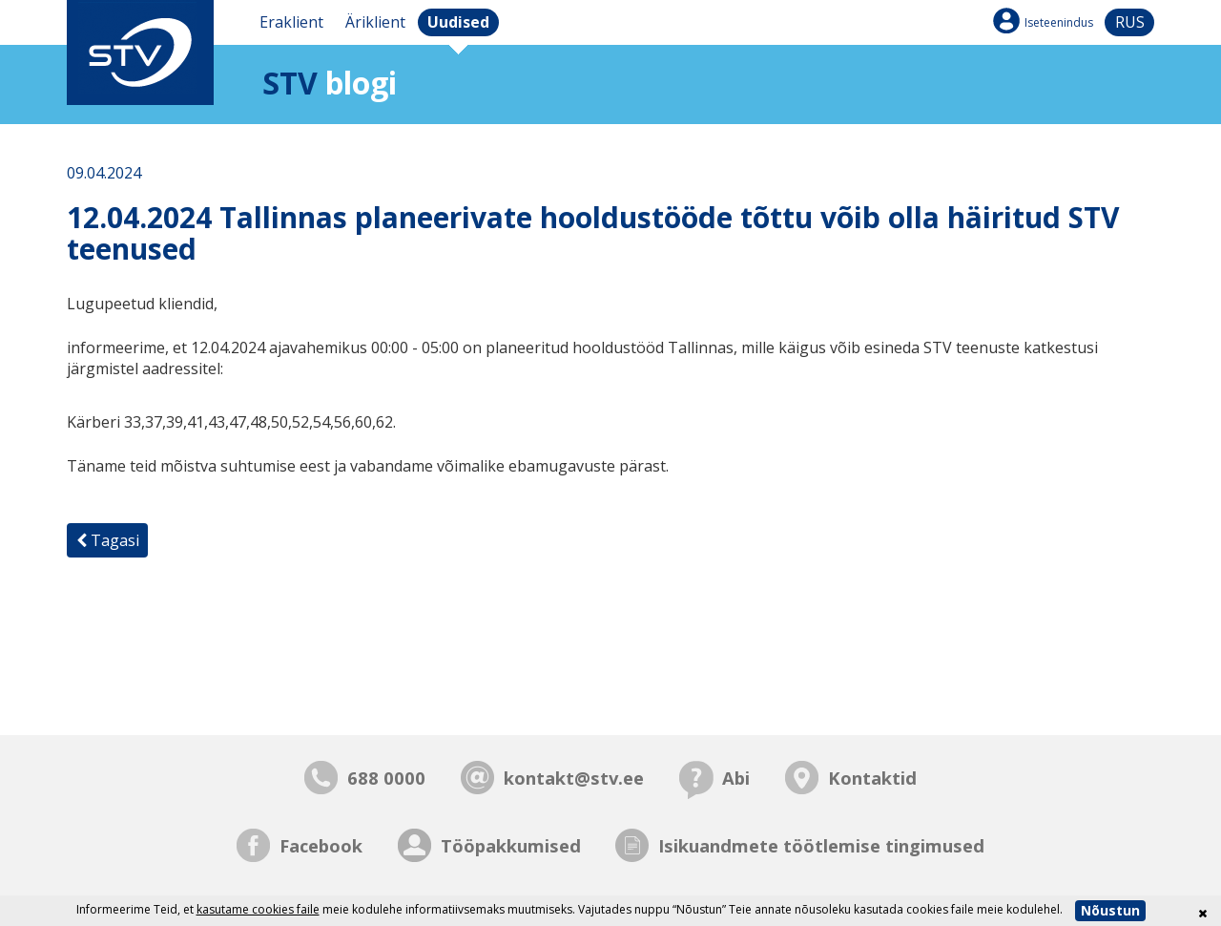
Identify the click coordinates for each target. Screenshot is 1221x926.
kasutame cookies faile (258, 909)
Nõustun (1110, 910)
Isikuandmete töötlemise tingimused (821, 845)
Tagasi (107, 540)
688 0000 (386, 777)
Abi (736, 777)
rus (1130, 21)
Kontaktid (872, 777)
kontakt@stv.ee (574, 777)
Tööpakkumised (511, 845)
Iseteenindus (1058, 22)
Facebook (320, 845)
